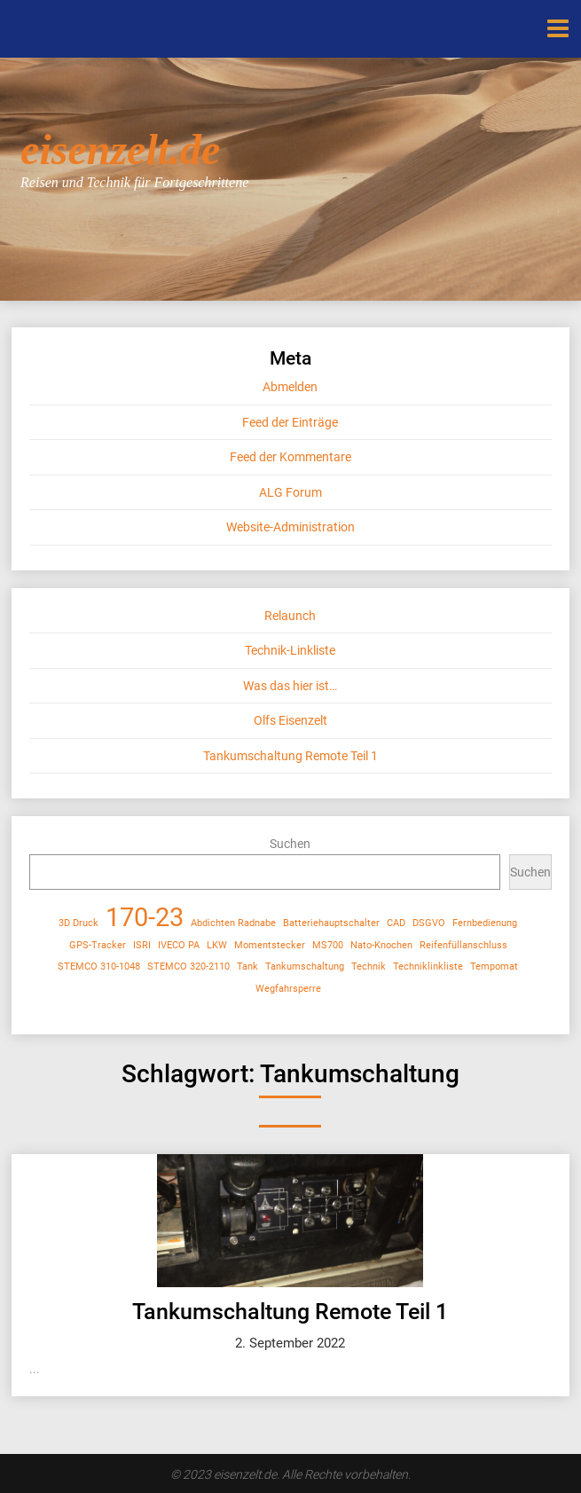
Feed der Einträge (290, 422)
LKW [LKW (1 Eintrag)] (217, 945)
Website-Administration (290, 527)
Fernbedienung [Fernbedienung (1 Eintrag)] (484, 923)
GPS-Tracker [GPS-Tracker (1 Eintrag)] (97, 945)
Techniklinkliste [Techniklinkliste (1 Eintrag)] (428, 966)
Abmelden (290, 387)
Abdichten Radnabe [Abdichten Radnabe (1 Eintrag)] (233, 923)
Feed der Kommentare (290, 457)
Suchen (290, 844)
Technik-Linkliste (290, 650)
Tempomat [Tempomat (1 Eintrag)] (494, 966)
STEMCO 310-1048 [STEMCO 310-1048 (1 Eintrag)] (99, 966)
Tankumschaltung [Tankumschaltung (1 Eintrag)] (304, 966)
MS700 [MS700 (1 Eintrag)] (327, 945)
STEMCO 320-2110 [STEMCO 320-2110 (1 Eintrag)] (188, 966)
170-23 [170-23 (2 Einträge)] (145, 918)
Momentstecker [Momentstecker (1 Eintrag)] (269, 945)
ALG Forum (290, 492)
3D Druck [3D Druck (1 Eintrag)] (78, 923)
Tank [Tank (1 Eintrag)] (247, 966)
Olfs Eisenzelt (290, 720)
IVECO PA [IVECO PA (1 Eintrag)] (179, 945)
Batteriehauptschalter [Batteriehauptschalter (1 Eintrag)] (331, 923)
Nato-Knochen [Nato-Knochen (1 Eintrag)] (381, 945)
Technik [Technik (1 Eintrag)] (368, 966)
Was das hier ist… (290, 686)
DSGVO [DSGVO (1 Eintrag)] (428, 923)
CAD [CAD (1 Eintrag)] (396, 923)
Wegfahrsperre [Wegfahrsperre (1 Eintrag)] (288, 988)
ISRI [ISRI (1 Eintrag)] (142, 945)
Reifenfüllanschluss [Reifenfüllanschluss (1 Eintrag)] (463, 945)
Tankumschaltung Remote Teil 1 (290, 756)
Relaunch (290, 616)
